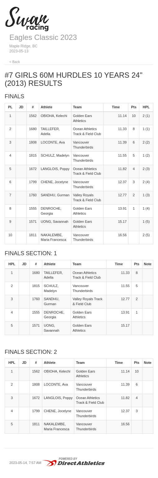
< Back (14, 62)
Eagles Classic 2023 (43, 37)
